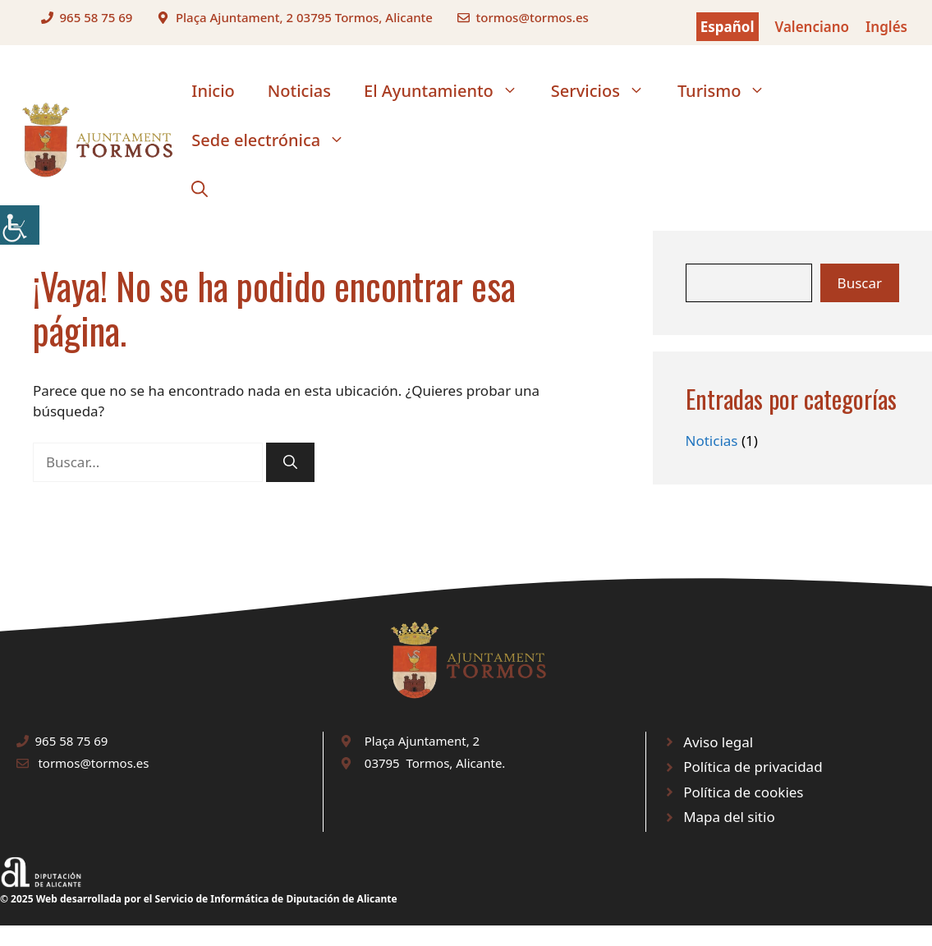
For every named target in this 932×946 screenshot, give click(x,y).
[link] (19, 225)
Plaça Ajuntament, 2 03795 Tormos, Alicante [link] (304, 17)
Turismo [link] (730, 91)
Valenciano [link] (812, 26)
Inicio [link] (212, 91)
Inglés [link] (886, 26)
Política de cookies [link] (743, 792)
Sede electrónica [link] (276, 140)
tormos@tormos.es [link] (531, 17)
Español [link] (727, 26)
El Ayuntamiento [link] (449, 91)
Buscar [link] (860, 282)
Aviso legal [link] (718, 741)
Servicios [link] (606, 91)
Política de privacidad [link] (752, 766)
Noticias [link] (299, 91)
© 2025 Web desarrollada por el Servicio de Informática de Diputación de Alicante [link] (198, 899)
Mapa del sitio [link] (729, 816)
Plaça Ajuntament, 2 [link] (422, 740)
